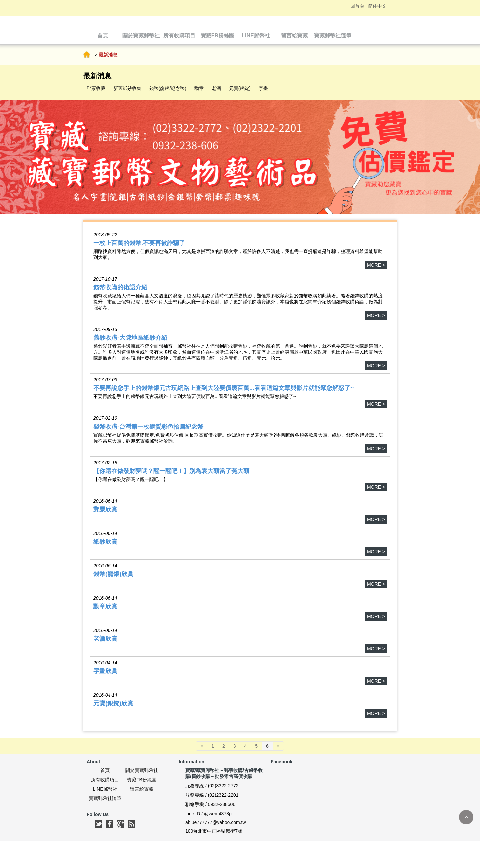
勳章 (199, 88)
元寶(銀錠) (240, 88)
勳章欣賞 (105, 606)
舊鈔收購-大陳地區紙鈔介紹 (130, 337)
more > (376, 265)
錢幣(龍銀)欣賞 (113, 574)
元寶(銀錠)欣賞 (113, 703)
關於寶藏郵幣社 (141, 770)
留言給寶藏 (141, 789)
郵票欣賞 (105, 509)
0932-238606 (222, 804)
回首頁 (357, 6)
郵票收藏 (96, 88)
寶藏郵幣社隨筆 (105, 798)
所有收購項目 (105, 779)
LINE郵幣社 (105, 789)
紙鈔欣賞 (105, 541)
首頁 (86, 54)
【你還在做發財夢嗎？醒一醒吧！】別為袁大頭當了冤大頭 (171, 471)
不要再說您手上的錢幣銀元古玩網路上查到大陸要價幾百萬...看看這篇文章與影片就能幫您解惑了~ (223, 388)
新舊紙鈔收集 (127, 88)
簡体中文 (377, 6)
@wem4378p (218, 813)
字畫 (263, 88)
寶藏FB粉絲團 (141, 779)
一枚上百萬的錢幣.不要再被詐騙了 (139, 243)
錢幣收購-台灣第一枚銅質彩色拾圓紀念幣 (148, 426)
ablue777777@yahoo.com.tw (215, 822)
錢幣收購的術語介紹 (120, 287)
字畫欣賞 (105, 671)
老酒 (216, 88)
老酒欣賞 (105, 638)
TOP (466, 817)
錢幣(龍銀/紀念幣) (167, 88)
